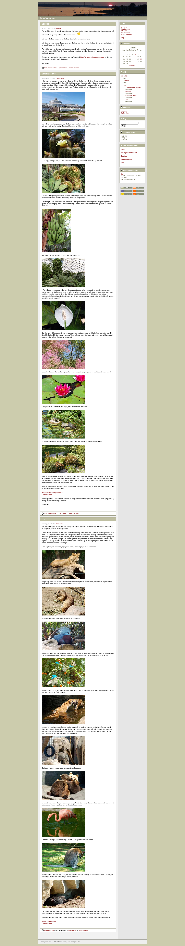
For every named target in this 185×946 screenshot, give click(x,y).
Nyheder (59, 28)
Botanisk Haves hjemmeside (52, 492)
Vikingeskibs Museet (133, 87)
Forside (124, 27)
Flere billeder (47, 494)
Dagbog (128, 91)
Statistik (124, 31)
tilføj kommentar (49, 68)
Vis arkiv (124, 76)
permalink (63, 68)
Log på (123, 38)
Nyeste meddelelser (129, 145)
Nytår (123, 149)
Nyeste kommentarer (129, 170)
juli (125, 85)
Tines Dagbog (126, 34)
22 (141, 59)
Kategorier (126, 107)
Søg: (123, 119)
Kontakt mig (125, 29)
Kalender (125, 44)
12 (133, 57)
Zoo (126, 99)
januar (126, 80)
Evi (122, 174)
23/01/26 (132, 66)
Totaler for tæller (128, 132)
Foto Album (125, 32)
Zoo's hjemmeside (49, 921)
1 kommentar (48, 930)
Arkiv (124, 72)
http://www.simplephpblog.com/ (92, 57)
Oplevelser (60, 78)
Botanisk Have (130, 95)
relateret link (74, 68)
